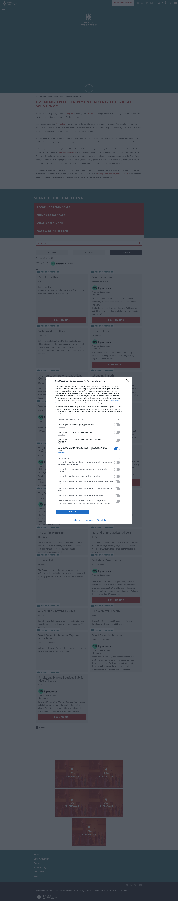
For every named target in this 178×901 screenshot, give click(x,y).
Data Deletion (76, 520)
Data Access (88, 520)
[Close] (128, 381)
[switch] (117, 424)
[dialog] (89, 450)
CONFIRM (72, 512)
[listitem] (89, 420)
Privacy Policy (102, 520)
